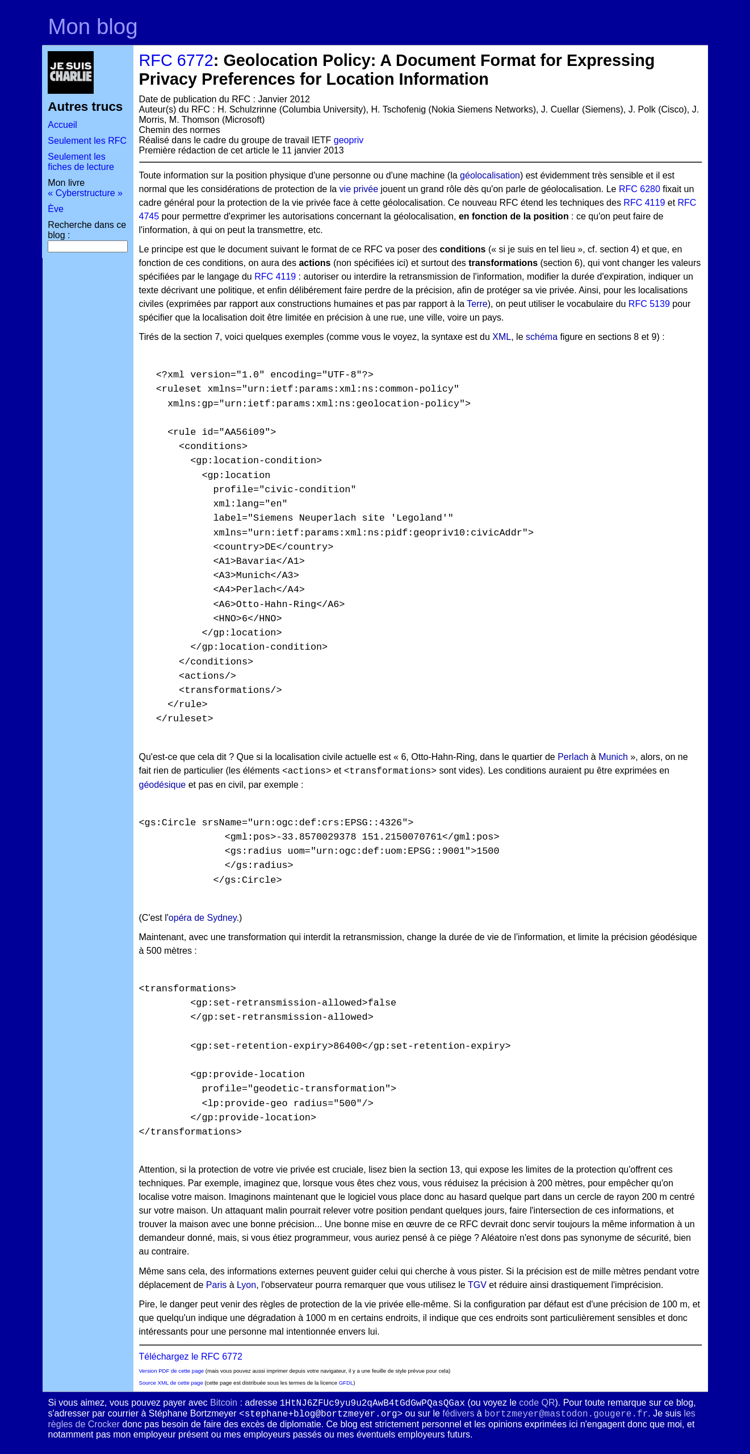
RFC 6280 (639, 189)
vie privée (359, 189)
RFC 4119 (644, 202)
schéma (542, 337)
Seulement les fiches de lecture (81, 162)
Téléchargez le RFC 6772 (190, 1356)
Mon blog (93, 26)
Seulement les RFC (87, 141)
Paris (216, 1285)
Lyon (246, 1285)
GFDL (346, 1383)
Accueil (62, 125)
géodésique (162, 785)
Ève (56, 209)
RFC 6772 (176, 60)
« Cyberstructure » (85, 193)
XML (501, 337)
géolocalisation (490, 175)
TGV (477, 1285)
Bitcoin (223, 1402)
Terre (477, 304)
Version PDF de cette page (171, 1371)
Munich (613, 757)
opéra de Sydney (203, 918)
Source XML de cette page (171, 1383)
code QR (537, 1402)
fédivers (458, 1413)
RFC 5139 (649, 304)
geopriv (348, 140)
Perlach (573, 757)
